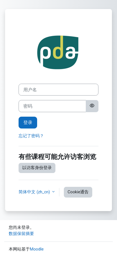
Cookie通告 (78, 191)
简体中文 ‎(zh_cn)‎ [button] (35, 191)
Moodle (37, 249)
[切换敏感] (92, 106)
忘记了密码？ (31, 135)
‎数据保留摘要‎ (21, 233)
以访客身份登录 (37, 167)
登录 (27, 122)
